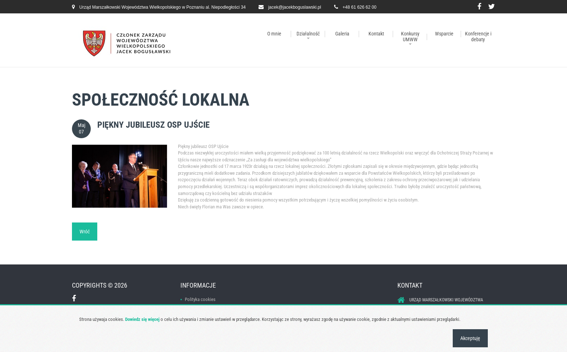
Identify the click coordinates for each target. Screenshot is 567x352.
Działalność (308, 34)
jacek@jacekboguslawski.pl (294, 7)
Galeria (342, 34)
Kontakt (376, 34)
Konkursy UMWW (410, 36)
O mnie (274, 34)
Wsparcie (444, 34)
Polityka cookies (200, 299)
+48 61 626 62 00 (359, 7)
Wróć (85, 231)
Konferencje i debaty (478, 36)
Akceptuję (470, 338)
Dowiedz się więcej (142, 319)
